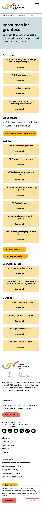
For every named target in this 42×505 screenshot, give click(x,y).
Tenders (5, 449)
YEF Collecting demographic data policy (21, 233)
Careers (5, 442)
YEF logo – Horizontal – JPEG (21, 302)
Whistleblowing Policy (11, 466)
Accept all (9, 501)
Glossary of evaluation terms (21, 268)
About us (6, 438)
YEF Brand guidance (21, 75)
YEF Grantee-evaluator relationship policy (21, 189)
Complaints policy (13, 249)
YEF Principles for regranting (21, 159)
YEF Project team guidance (21, 146)
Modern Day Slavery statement (16, 463)
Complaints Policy (10, 470)
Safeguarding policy (14, 256)
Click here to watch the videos (18, 133)
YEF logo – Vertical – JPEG (21, 329)
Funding (12, 15)
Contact (5, 452)
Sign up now (10, 415)
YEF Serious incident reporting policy (21, 217)
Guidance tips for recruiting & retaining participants (21, 102)
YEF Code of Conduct (21, 88)
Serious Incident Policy (12, 477)
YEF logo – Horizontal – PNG (21, 315)
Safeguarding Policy (11, 473)
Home (5, 15)
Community (10, 485)
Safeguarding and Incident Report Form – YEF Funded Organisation (21, 282)
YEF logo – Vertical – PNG (21, 342)
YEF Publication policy (21, 203)
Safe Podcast (8, 445)
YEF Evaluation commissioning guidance (21, 173)
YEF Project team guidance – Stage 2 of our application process (21, 60)
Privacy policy (8, 459)
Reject (32, 501)
